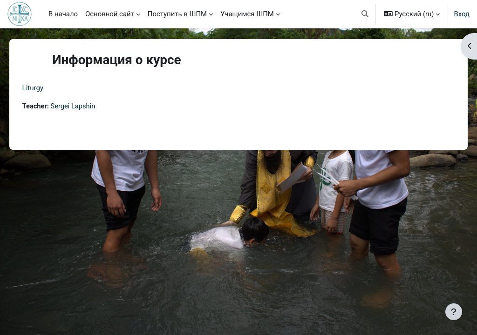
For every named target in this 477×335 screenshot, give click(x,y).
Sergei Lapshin (87, 106)
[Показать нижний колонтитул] (453, 311)
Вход (462, 14)
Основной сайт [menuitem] (109, 14)
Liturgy (45, 88)
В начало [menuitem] (63, 14)
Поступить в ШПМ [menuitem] (177, 14)
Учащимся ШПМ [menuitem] (247, 14)
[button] (365, 14)
